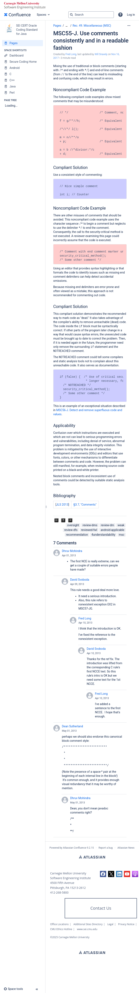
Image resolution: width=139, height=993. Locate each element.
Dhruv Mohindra (72, 551)
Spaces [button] (41, 14)
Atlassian (92, 857)
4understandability (103, 534)
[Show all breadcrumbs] (66, 25)
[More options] (129, 25)
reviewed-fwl (89, 530)
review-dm (107, 525)
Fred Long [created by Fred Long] (70, 54)
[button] (120, 14)
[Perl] (22, 93)
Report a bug (106, 847)
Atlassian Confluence (74, 847)
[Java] (22, 86)
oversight (73, 525)
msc (121, 534)
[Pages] (22, 43)
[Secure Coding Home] (22, 62)
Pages (57, 25)
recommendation (77, 534)
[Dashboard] (22, 55)
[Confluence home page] (17, 14)
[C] (22, 74)
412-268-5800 (59, 892)
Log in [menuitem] (131, 14)
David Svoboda (79, 579)
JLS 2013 (62, 504)
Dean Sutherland (72, 726)
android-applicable (112, 530)
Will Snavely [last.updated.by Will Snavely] (101, 54)
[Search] (71, 14)
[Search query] (91, 14)
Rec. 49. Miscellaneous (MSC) (91, 25)
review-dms (90, 525)
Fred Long (84, 618)
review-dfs (70, 530)
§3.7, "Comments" (85, 504)
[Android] (22, 68)
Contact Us (100, 908)
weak (121, 525)
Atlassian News (125, 847)
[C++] (22, 80)
